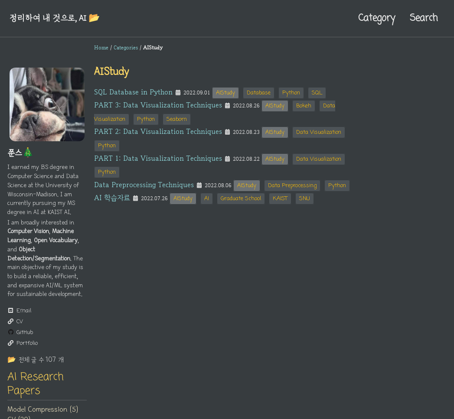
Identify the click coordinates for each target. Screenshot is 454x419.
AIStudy (225, 93)
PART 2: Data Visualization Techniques (158, 131)
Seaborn (177, 119)
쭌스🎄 (20, 153)
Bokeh (303, 106)
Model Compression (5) (42, 409)
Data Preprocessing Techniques (144, 184)
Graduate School (241, 199)
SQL (317, 93)
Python (291, 93)
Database (259, 93)
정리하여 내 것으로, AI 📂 (54, 18)
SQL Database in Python (133, 92)
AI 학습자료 (112, 197)
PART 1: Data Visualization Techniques (158, 158)
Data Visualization (318, 132)
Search (424, 18)
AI (206, 199)
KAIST (280, 199)
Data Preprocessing (292, 186)
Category (376, 18)
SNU (304, 199)
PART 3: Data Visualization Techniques (158, 105)
